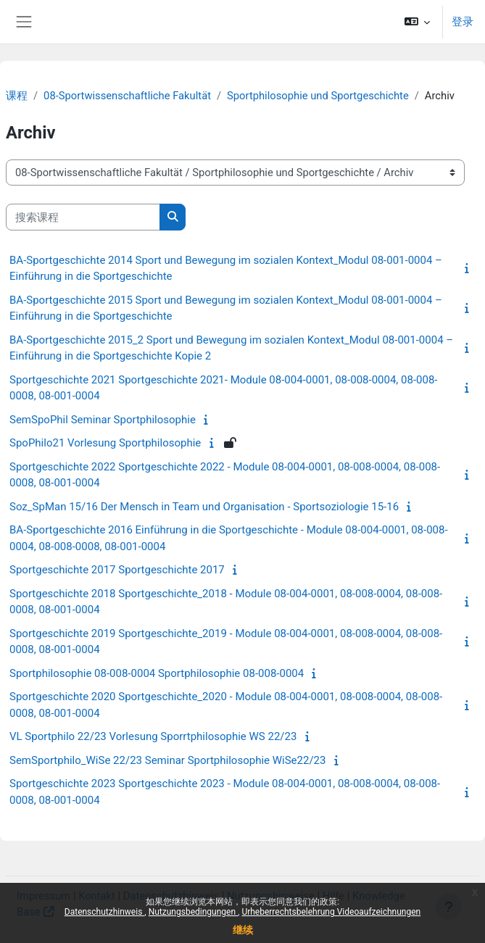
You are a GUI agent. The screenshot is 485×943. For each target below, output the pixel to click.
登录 (462, 21)
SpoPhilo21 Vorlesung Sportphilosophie (105, 442)
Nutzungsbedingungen (193, 912)
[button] (417, 21)
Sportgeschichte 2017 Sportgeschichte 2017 (117, 569)
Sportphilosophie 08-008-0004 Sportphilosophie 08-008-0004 (156, 673)
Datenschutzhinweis (105, 912)
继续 (243, 930)
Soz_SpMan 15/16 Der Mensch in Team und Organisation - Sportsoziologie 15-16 (204, 506)
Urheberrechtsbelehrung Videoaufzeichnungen (330, 912)
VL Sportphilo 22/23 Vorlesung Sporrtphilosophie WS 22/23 (153, 736)
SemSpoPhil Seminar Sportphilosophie (102, 419)
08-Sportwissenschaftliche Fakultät (127, 95)
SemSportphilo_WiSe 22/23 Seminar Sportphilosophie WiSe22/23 (167, 760)
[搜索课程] (83, 217)
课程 (17, 95)
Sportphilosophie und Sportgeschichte (318, 95)
